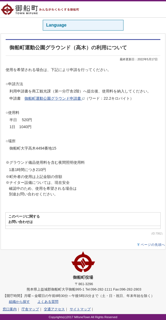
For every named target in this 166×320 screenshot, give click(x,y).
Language (56, 25)
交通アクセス (54, 309)
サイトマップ (80, 309)
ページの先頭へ (153, 244)
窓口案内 (10, 309)
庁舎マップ (30, 309)
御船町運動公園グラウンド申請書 (54, 98)
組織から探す (19, 302)
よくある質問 (47, 302)
